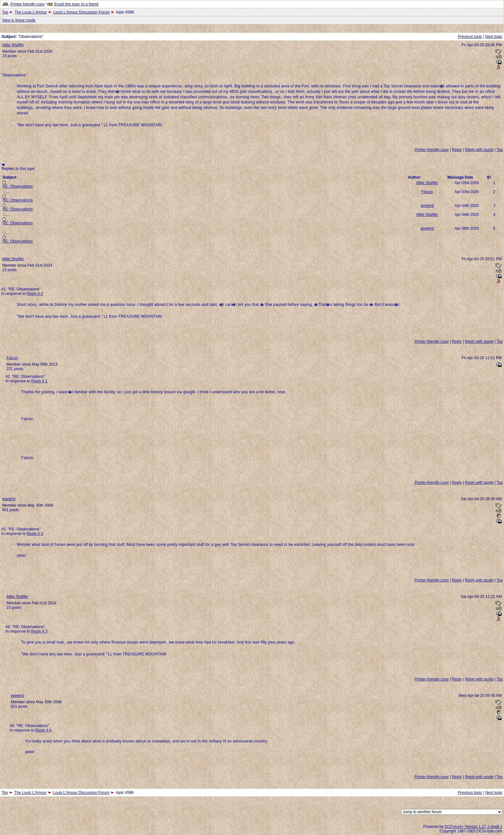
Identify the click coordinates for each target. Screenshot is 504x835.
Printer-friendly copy (27, 4)
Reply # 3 (39, 631)
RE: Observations (18, 186)
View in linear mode (19, 20)
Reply (457, 149)
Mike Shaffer (13, 45)
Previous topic (470, 36)
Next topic (493, 36)
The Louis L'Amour (30, 12)
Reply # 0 (35, 293)
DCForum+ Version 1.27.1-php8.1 (473, 826)
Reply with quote (479, 149)
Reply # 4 (43, 730)
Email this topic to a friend (76, 4)
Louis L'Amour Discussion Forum (81, 12)
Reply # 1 (39, 381)
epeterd (427, 205)
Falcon (427, 192)
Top (5, 12)
